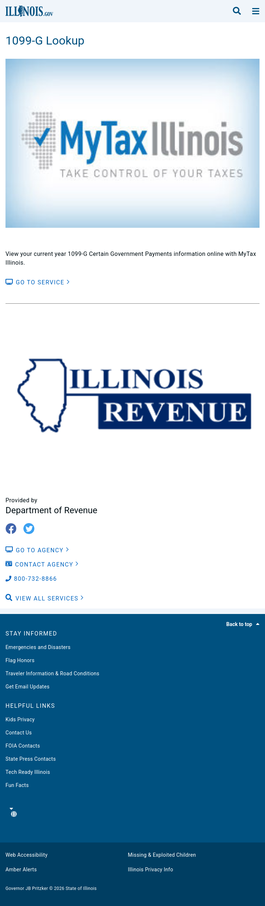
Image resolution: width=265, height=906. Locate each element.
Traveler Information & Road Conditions (52, 673)
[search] (237, 11)
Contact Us (18, 733)
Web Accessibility (26, 855)
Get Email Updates (27, 687)
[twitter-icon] (31, 529)
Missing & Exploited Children (162, 855)
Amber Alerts (21, 869)
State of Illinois (80, 888)
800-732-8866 (31, 578)
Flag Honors (20, 660)
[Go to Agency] (37, 550)
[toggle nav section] (256, 11)
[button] (44, 598)
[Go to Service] (37, 282)
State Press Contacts (30, 759)
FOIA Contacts (22, 746)
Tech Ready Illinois (27, 772)
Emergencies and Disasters (38, 647)
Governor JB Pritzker (26, 888)
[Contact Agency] (42, 564)
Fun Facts (17, 785)
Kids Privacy (20, 719)
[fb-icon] (13, 529)
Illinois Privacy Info (150, 869)
